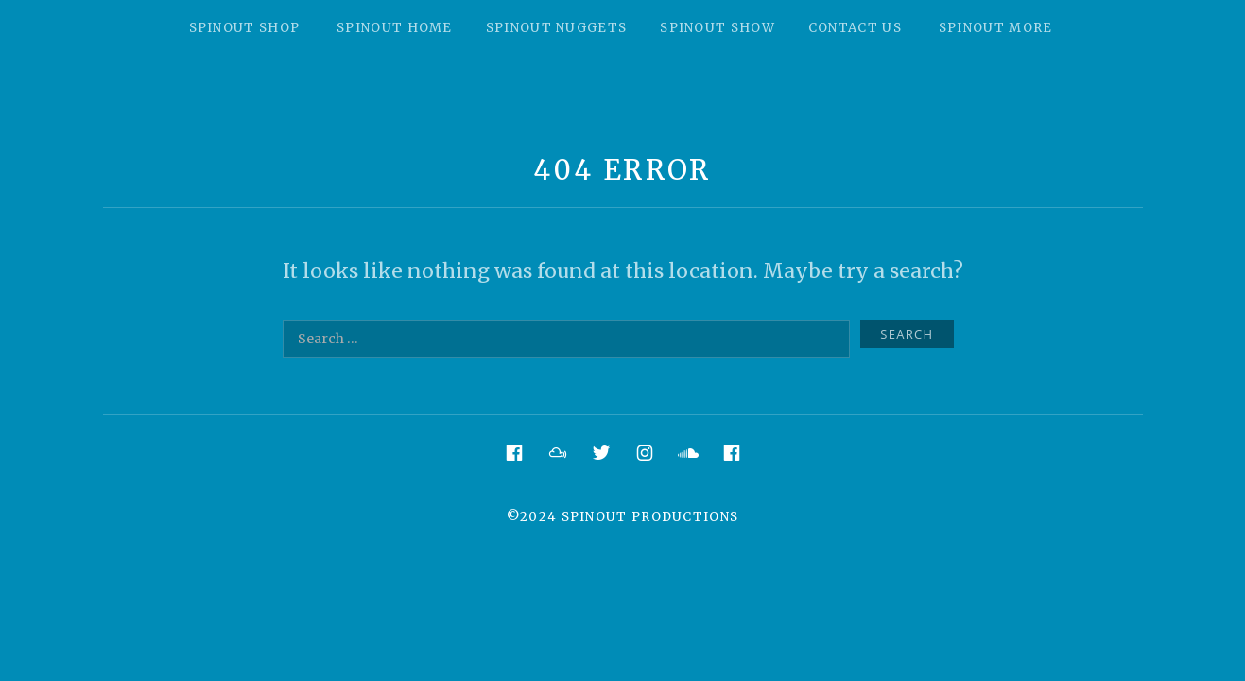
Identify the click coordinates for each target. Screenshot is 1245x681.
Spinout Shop (245, 28)
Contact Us (855, 28)
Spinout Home (395, 28)
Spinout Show (717, 28)
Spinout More (996, 28)
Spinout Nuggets (557, 28)
